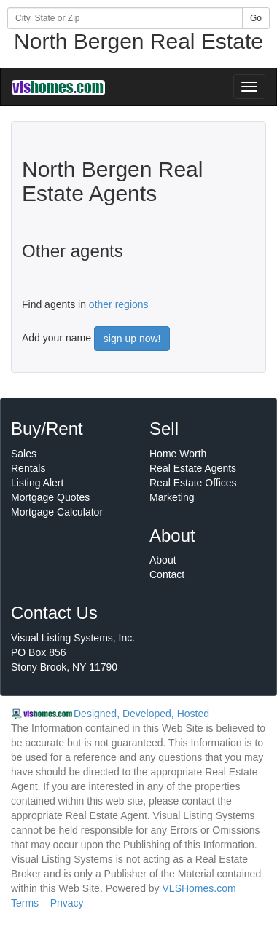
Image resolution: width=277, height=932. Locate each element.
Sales (23, 453)
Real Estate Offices (193, 483)
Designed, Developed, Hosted (141, 713)
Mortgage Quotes (50, 497)
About (162, 560)
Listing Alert (37, 483)
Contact (166, 574)
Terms (25, 903)
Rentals (28, 468)
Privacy (67, 903)
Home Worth (177, 453)
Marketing (171, 497)
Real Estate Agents (192, 468)
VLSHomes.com (199, 888)
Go (256, 18)
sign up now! (132, 338)
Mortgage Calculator (57, 512)
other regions (119, 304)
